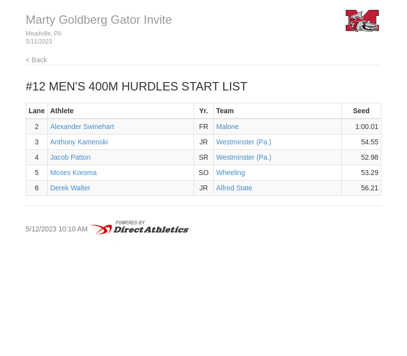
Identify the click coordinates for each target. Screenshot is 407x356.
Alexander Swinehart (82, 127)
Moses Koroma (73, 173)
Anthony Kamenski (79, 142)
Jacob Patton (70, 157)
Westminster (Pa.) (244, 142)
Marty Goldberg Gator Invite (99, 19)
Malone (227, 127)
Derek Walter (70, 188)
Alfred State (234, 188)
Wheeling (230, 173)
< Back (36, 60)
